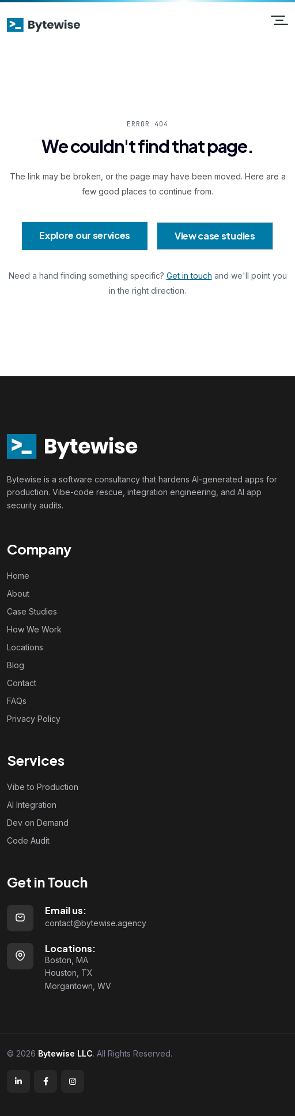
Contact (21, 683)
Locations (25, 647)
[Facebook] (45, 1081)
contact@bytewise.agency (95, 923)
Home (18, 576)
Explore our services (84, 235)
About (18, 593)
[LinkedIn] (18, 1081)
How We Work (34, 629)
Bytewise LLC (65, 1053)
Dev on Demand (38, 822)
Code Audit (28, 840)
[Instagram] (72, 1081)
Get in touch (189, 275)
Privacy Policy (33, 719)
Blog (15, 665)
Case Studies (32, 611)
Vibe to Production (42, 787)
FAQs (17, 701)
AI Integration (31, 805)
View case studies (215, 236)
